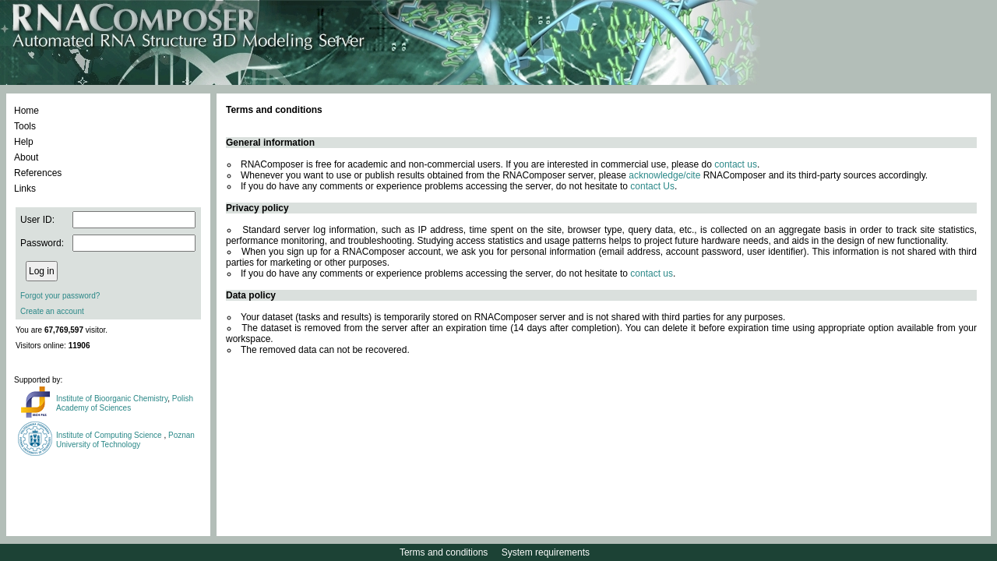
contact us (735, 164)
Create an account (52, 311)
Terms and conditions (444, 552)
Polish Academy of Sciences (124, 403)
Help (23, 141)
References (38, 173)
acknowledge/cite (664, 175)
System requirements (546, 552)
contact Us (652, 186)
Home (26, 110)
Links (25, 188)
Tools (25, 126)
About (26, 157)
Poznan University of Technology (125, 440)
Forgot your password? (60, 295)
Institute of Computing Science (110, 435)
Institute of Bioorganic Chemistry (111, 398)
